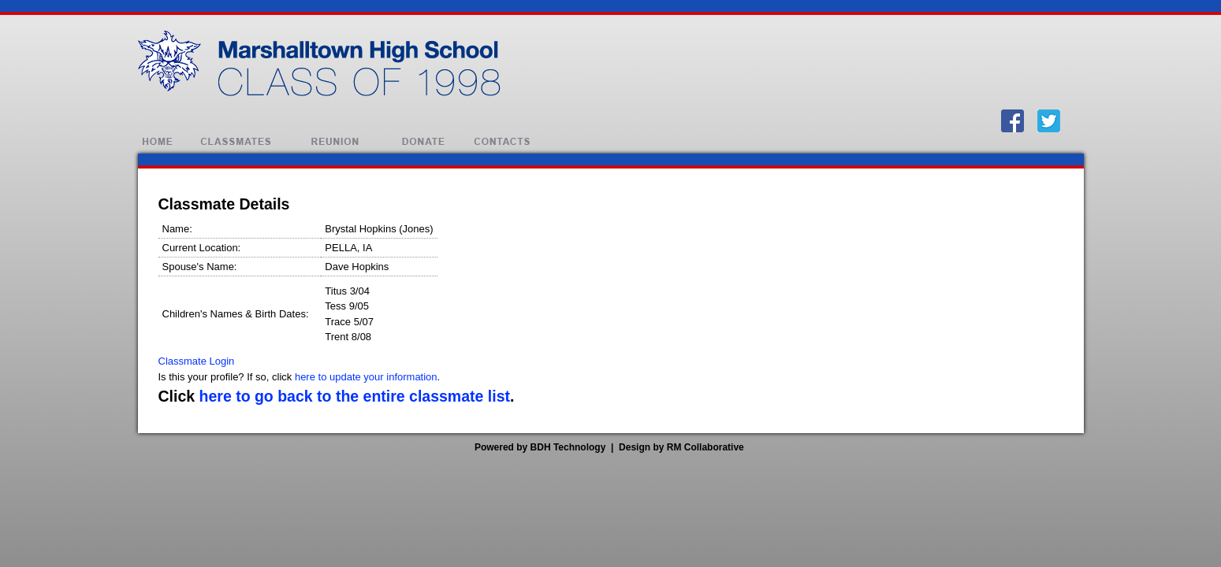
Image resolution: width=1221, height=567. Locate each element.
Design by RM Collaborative (681, 447)
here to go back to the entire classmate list (354, 396)
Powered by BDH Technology (540, 447)
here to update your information (366, 377)
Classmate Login (196, 361)
